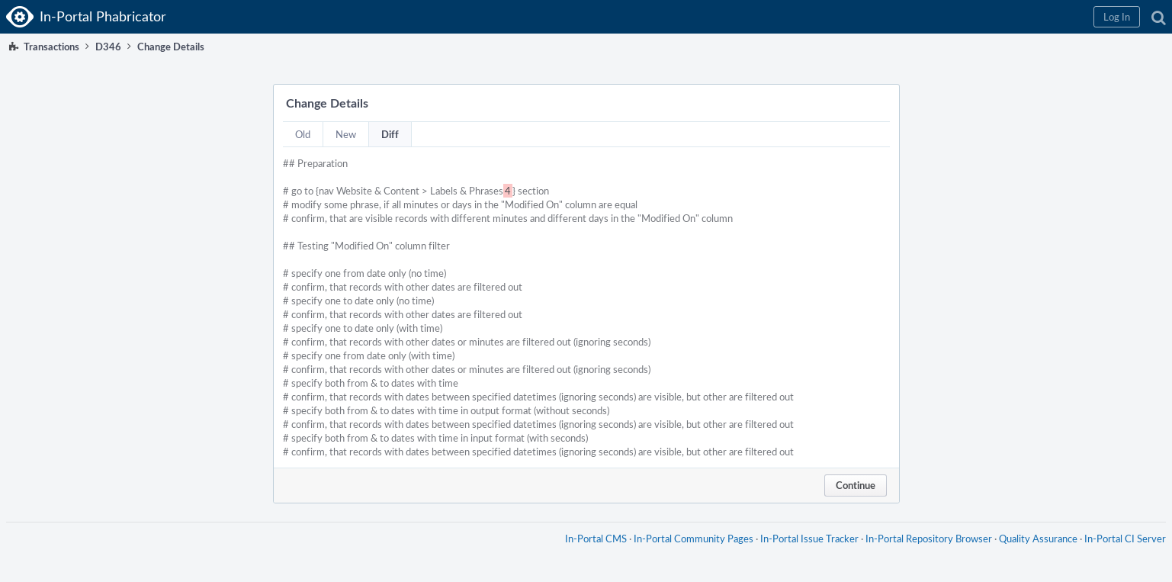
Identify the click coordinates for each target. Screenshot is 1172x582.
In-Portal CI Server (1125, 538)
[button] (1116, 16)
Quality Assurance (1038, 538)
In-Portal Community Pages (693, 538)
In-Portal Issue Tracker (809, 538)
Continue (855, 485)
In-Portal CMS (596, 538)
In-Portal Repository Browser (928, 538)
